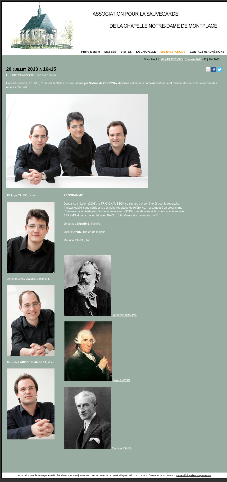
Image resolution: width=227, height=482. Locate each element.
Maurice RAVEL (122, 448)
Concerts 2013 (193, 59)
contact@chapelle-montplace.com (193, 475)
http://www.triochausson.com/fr (138, 215)
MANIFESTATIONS (172, 59)
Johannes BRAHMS (124, 315)
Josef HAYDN (121, 380)
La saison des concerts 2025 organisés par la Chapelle (114, 25)
